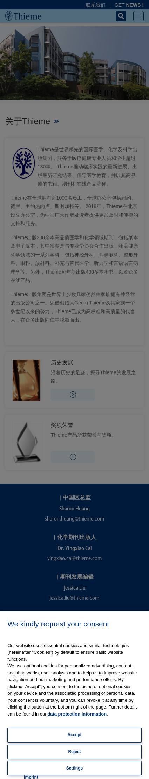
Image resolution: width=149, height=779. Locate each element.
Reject (74, 751)
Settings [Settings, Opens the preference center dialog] (74, 768)
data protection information (77, 714)
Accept (74, 734)
